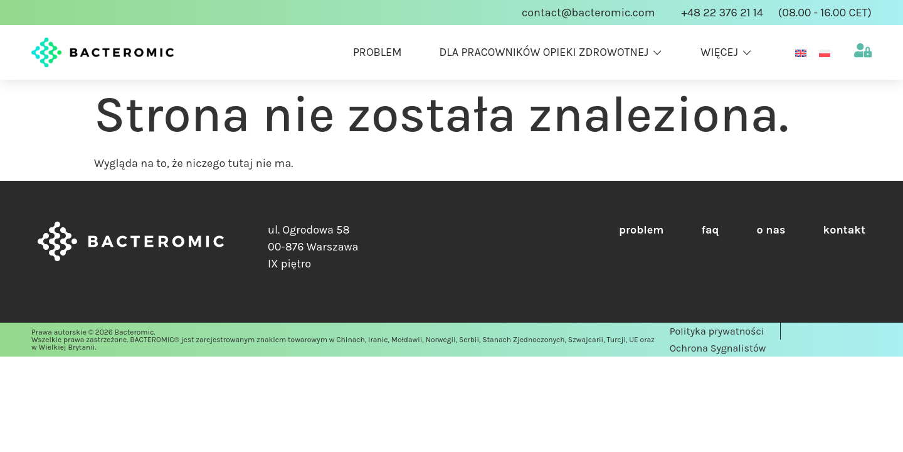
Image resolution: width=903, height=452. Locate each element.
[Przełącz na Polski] (825, 52)
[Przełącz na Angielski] (801, 52)
